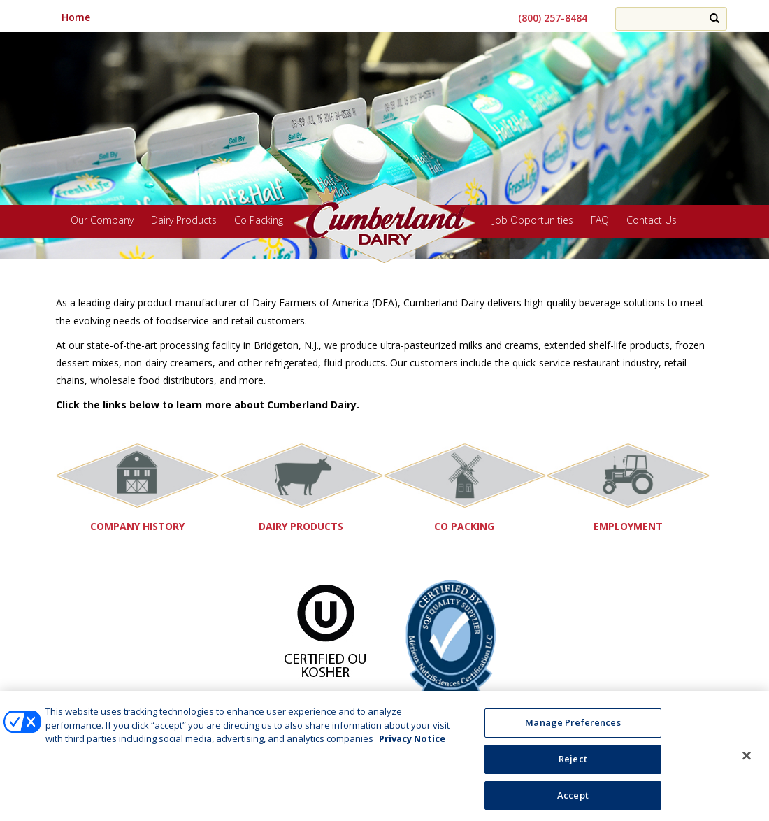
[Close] (746, 760)
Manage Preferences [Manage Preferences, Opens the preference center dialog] (572, 727)
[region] (384, 135)
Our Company (102, 221)
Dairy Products (184, 221)
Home (76, 17)
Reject (573, 763)
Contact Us (651, 221)
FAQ (600, 221)
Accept (573, 799)
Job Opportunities (533, 221)
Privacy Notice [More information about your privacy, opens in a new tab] (412, 743)
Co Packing (258, 221)
